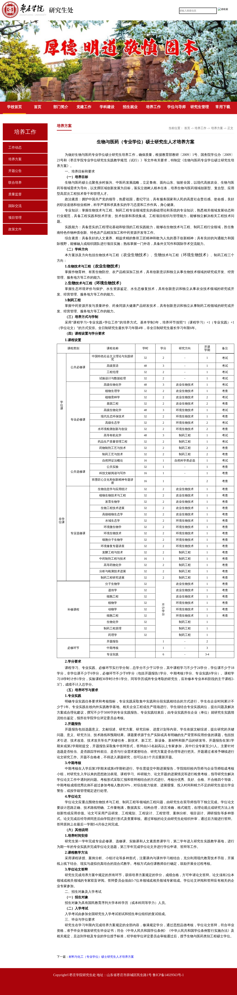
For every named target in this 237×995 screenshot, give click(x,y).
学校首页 (14, 107)
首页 (37, 107)
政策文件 (15, 229)
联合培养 (15, 182)
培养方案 (15, 159)
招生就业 (130, 107)
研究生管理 (199, 107)
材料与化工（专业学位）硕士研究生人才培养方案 (101, 956)
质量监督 (15, 194)
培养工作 (153, 107)
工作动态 (15, 147)
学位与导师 (176, 107)
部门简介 (60, 107)
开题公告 (15, 171)
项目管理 (15, 217)
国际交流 (15, 206)
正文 (230, 128)
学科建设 (107, 107)
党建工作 (83, 107)
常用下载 (222, 107)
